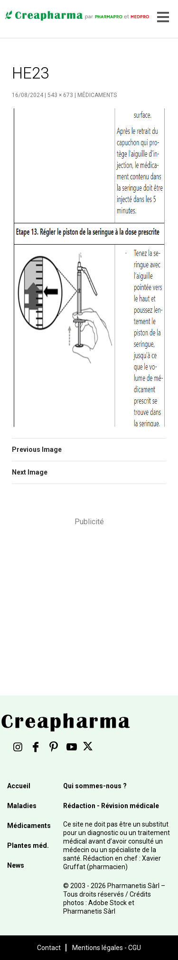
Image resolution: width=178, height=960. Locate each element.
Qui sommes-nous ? (95, 786)
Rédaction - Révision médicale (111, 806)
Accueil (18, 786)
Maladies (22, 806)
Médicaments (97, 95)
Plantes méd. (28, 845)
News (15, 865)
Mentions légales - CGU (106, 947)
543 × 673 (60, 95)
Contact (49, 947)
